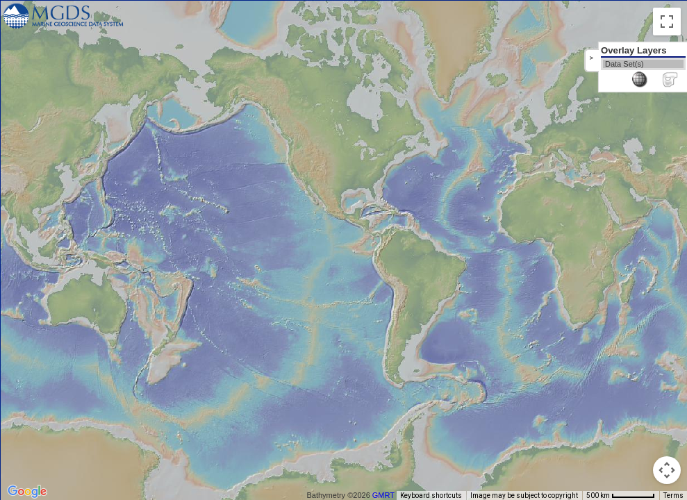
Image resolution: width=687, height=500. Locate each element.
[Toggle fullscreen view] (667, 21)
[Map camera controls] (667, 470)
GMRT (383, 495)
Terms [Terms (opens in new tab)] (673, 495)
